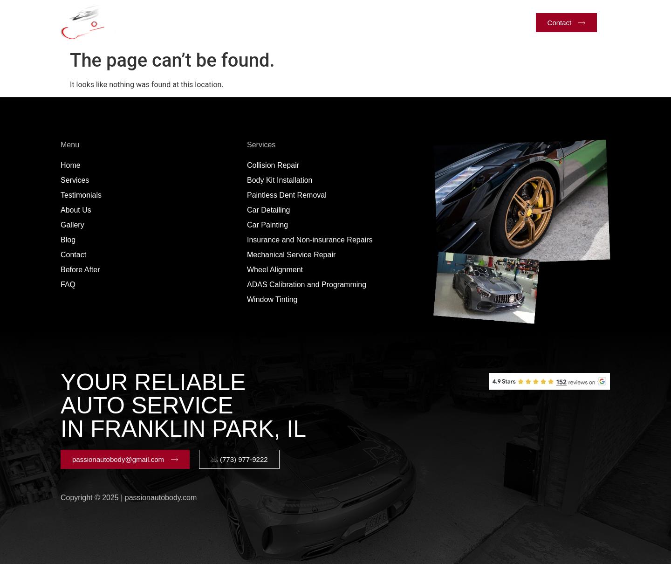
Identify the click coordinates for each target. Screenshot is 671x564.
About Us (323, 22)
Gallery (369, 22)
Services (209, 22)
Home (161, 22)
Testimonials (268, 22)
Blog (406, 22)
